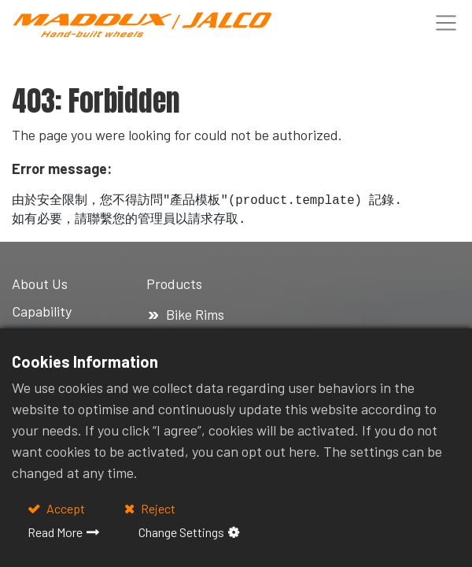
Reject (156, 508)
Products (175, 283)
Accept (64, 508)
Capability (42, 311)
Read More (55, 531)
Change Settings (181, 531)
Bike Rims (195, 314)
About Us (40, 283)
